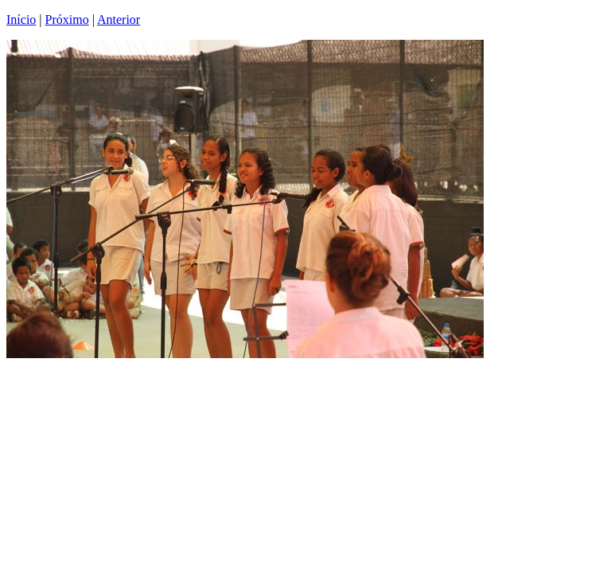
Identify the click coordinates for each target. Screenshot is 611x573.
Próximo (67, 19)
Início (21, 19)
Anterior (118, 19)
